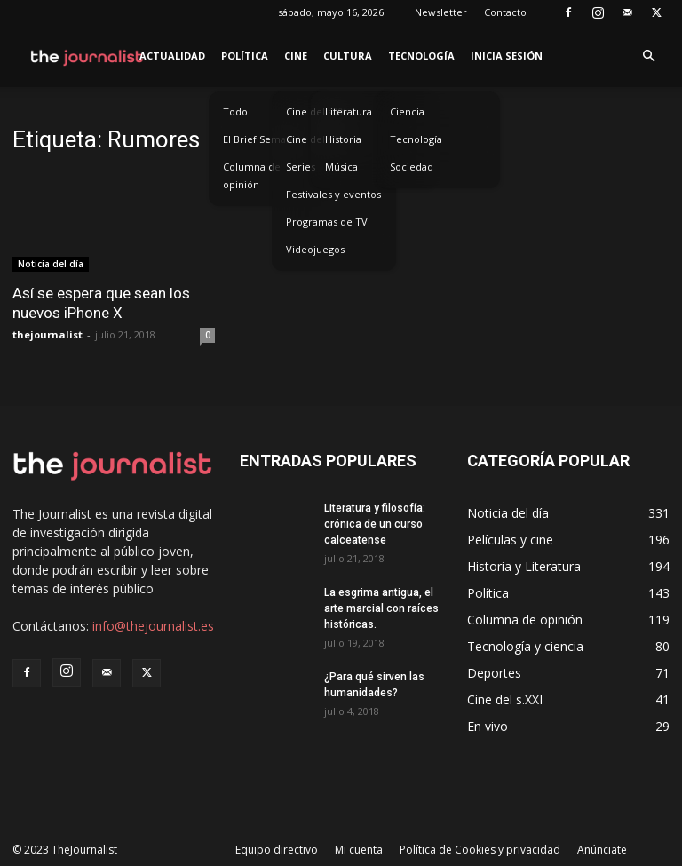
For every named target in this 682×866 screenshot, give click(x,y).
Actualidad (172, 55)
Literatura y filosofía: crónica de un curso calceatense (374, 524)
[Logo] (87, 56)
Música (341, 166)
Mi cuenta (359, 849)
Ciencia (407, 111)
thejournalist (47, 334)
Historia (343, 139)
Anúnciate (602, 849)
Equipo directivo (276, 849)
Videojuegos (315, 249)
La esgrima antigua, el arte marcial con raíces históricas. (381, 608)
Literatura (348, 111)
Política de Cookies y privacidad (480, 849)
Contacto (505, 12)
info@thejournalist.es (153, 625)
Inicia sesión (507, 55)
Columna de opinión (252, 175)
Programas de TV (327, 221)
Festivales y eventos (333, 194)
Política (244, 55)
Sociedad (411, 166)
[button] (648, 56)
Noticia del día (50, 264)
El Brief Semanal (261, 139)
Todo (235, 111)
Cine (295, 55)
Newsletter (441, 12)
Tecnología (421, 55)
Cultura (347, 55)
